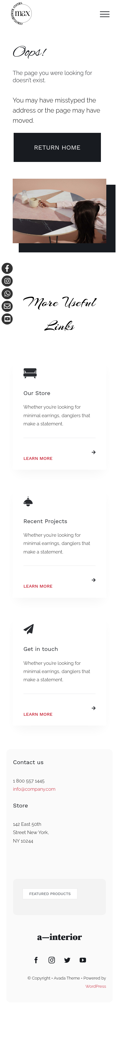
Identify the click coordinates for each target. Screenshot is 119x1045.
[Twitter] (67, 960)
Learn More (38, 458)
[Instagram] (52, 960)
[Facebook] (36, 960)
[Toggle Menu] (105, 14)
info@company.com (34, 789)
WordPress (95, 986)
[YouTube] (83, 960)
